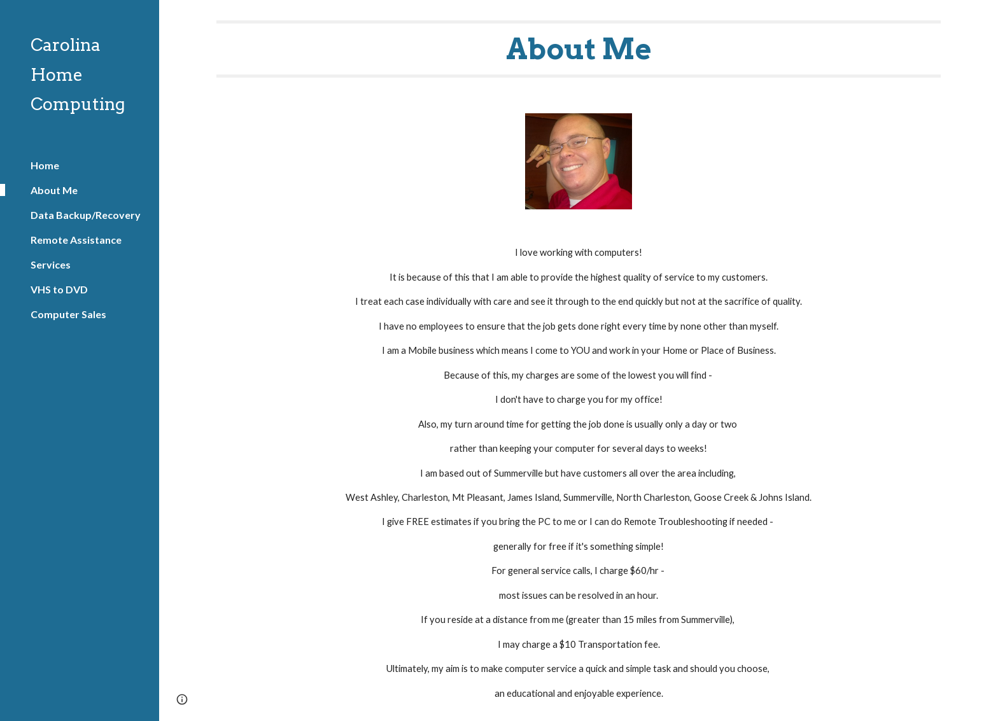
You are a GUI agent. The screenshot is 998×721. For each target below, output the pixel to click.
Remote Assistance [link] (76, 240)
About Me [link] (54, 190)
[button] (982, 18)
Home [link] (45, 165)
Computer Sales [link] (68, 314)
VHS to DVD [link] (59, 289)
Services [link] (51, 264)
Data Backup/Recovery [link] (86, 215)
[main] (578, 49)
